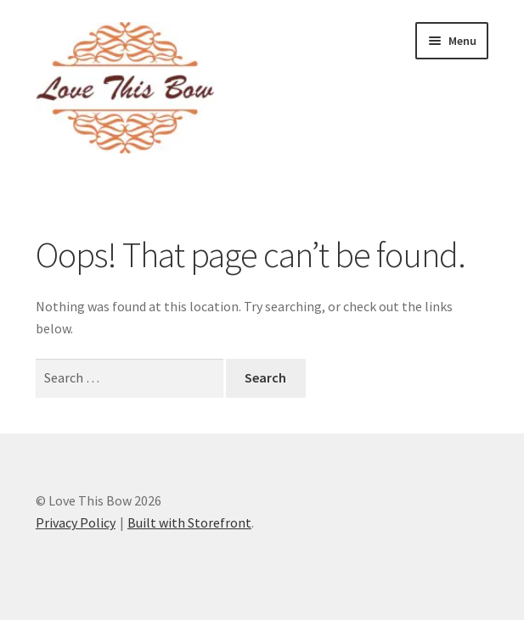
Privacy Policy (76, 522)
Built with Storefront (189, 522)
